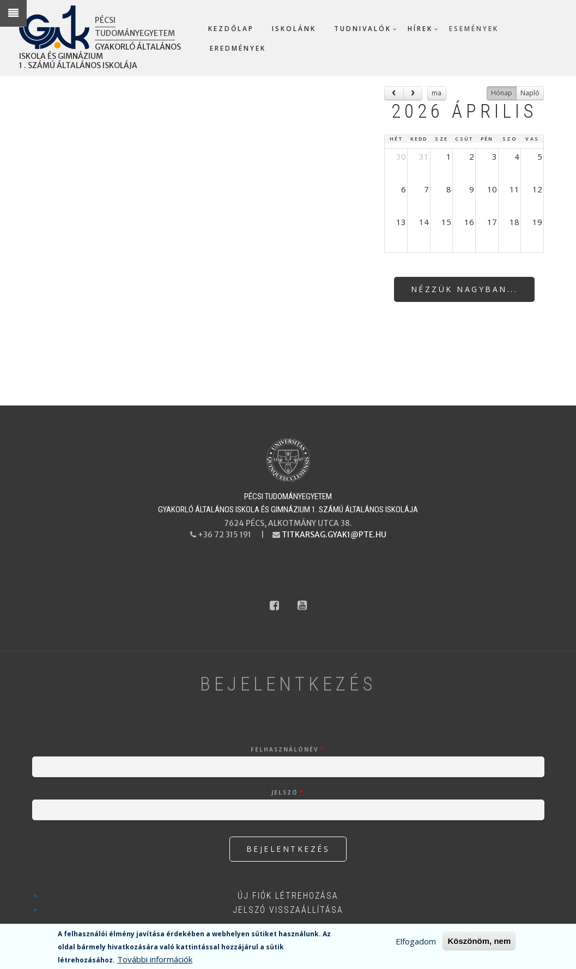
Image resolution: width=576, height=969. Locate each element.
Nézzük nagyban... (464, 289)
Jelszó (284, 792)
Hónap (501, 93)
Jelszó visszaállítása (288, 910)
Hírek (420, 28)
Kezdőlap (231, 28)
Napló (529, 93)
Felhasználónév (285, 749)
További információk (154, 959)
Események (474, 28)
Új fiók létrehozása (288, 896)
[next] (413, 93)
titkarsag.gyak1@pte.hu (334, 535)
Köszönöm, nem (479, 941)
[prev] (394, 93)
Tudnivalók (362, 28)
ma (436, 93)
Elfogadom (416, 941)
